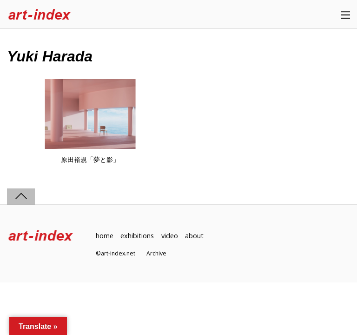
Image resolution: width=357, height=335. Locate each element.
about (194, 235)
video (169, 235)
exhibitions (137, 235)
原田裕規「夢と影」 (90, 159)
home (104, 235)
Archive (156, 253)
